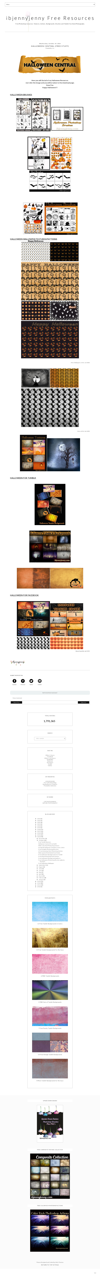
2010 (39, 893)
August (41, 873)
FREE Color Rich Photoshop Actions (48, 852)
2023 (39, 827)
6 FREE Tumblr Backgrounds (50, 982)
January (41, 886)
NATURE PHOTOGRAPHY (50, 809)
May (40, 878)
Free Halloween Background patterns (49, 864)
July (40, 875)
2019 (39, 834)
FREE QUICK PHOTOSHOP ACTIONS (49, 859)
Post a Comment (17, 704)
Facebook (50, 763)
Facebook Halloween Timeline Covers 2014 (51, 854)
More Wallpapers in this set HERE (80, 369)
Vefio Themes (59, 1268)
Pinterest (50, 767)
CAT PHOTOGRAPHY (50, 808)
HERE (88, 657)
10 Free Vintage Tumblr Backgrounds (50, 1061)
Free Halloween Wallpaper (46, 869)
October (41, 846)
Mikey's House (50, 761)
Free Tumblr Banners (44, 848)
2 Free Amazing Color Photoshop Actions (50, 857)
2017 (39, 837)
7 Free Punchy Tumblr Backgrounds (50, 1034)
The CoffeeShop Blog (50, 789)
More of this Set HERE (83, 437)
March (41, 882)
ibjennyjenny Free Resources (50, 21)
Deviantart (50, 769)
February (41, 884)
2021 (39, 830)
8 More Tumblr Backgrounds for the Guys (50, 1087)
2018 (39, 836)
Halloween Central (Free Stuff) (47, 850)
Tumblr (50, 770)
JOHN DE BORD (50, 787)
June (40, 877)
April (40, 880)
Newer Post (16, 708)
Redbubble (50, 766)
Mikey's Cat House (50, 764)
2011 (39, 891)
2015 (39, 841)
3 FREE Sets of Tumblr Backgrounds (50, 1008)
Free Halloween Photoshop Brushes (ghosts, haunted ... (51, 866)
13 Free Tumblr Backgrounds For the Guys (50, 956)
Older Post (83, 708)
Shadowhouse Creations (50, 790)
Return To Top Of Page (50, 1271)
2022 (39, 828)
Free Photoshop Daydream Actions (48, 862)
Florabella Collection (50, 792)
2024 (39, 825)
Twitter (50, 772)
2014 (39, 843)
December (42, 845)
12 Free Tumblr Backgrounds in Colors (50, 930)
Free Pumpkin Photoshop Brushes (48, 855)
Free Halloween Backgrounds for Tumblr (50, 861)
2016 (39, 839)
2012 (39, 889)
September (42, 871)
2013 (39, 887)
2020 (39, 832)
